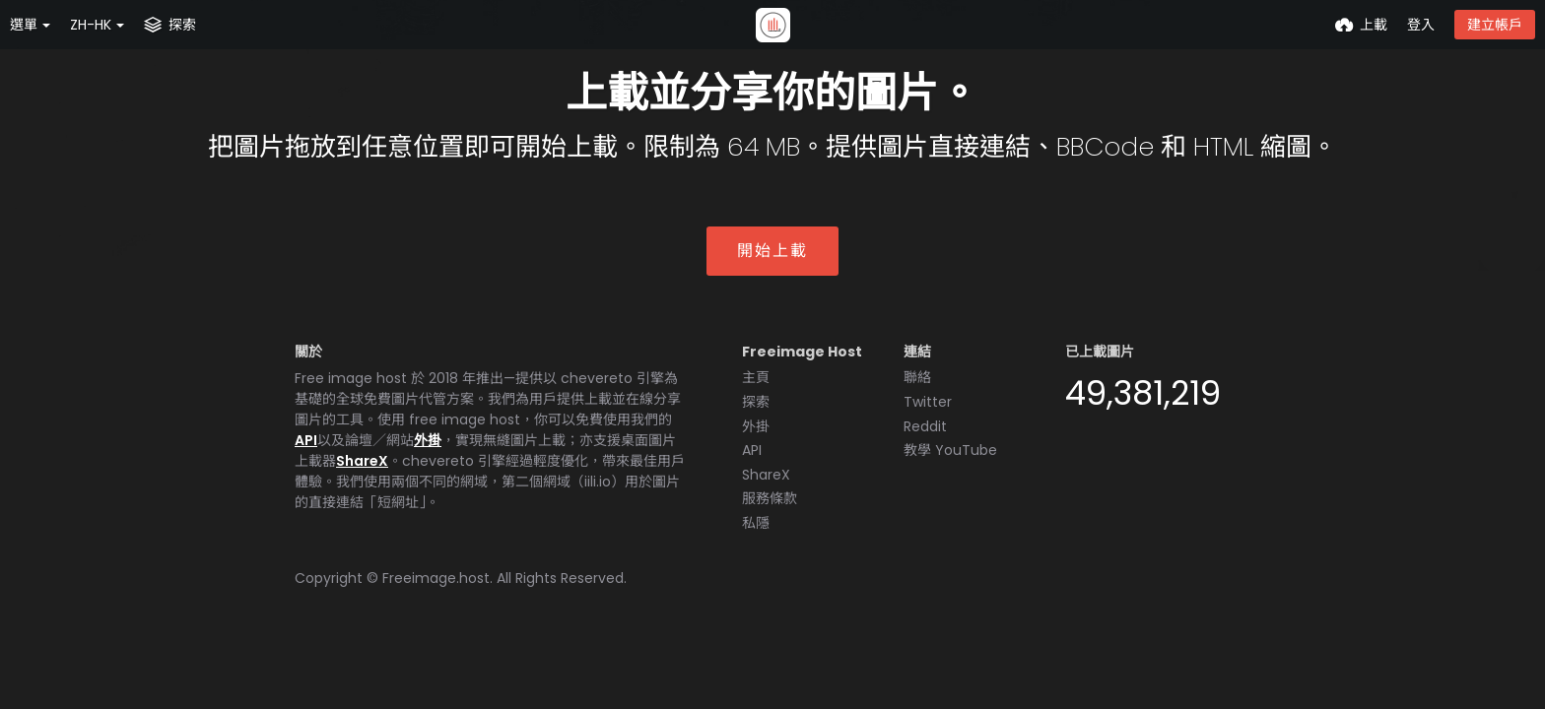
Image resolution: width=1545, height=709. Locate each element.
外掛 (427, 440)
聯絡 (917, 377)
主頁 (756, 377)
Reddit (925, 426)
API (306, 440)
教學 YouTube (950, 450)
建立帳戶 (1494, 24)
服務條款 (769, 498)
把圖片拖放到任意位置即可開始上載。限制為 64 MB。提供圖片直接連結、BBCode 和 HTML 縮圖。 (772, 146)
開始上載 (772, 250)
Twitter (928, 402)
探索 (756, 402)
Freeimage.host (436, 578)
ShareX (362, 461)
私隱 (756, 523)
